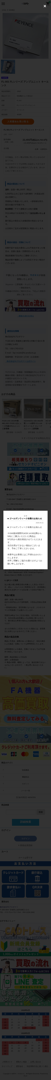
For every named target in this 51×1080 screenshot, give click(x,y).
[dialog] (25, 540)
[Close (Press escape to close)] (44, 6)
